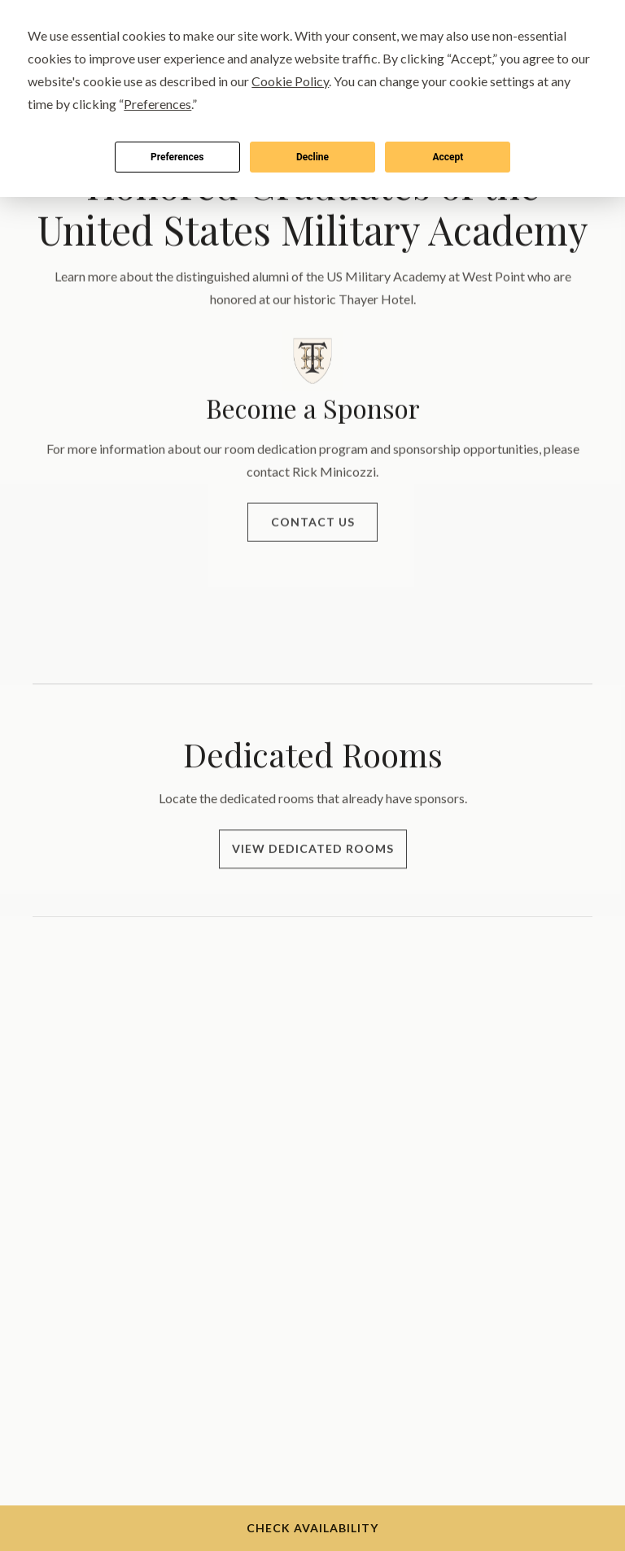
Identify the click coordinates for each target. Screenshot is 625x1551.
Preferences (177, 157)
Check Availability (312, 1528)
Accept (447, 157)
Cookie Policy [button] (290, 81)
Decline (312, 157)
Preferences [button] (157, 103)
